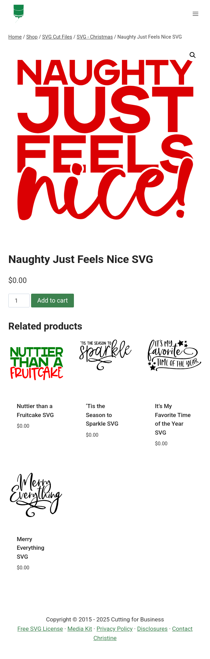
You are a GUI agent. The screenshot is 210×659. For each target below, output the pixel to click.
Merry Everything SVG (31, 548)
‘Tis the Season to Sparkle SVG (102, 415)
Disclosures (152, 628)
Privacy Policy (115, 628)
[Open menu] (195, 13)
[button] (193, 55)
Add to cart (52, 300)
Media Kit (79, 628)
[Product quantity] (19, 300)
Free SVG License (40, 628)
